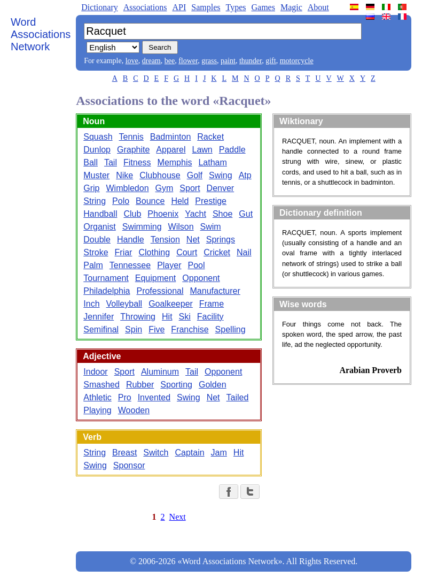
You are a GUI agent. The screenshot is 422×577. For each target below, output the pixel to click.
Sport (189, 188)
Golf (194, 175)
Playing (97, 410)
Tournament (106, 278)
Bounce (150, 201)
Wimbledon (127, 188)
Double (97, 239)
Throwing (137, 316)
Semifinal (101, 329)
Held (180, 201)
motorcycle (297, 61)
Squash (97, 136)
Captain (189, 452)
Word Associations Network (41, 34)
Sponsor (129, 465)
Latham (212, 162)
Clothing (154, 252)
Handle (130, 239)
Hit (167, 316)
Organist (99, 226)
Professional (159, 290)
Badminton (170, 136)
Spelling (230, 329)
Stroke (95, 252)
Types (235, 7)
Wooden (134, 410)
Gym (164, 188)
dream (151, 61)
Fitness (137, 162)
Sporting (176, 384)
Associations (145, 7)
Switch (155, 452)
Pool (196, 265)
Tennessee (130, 265)
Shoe (222, 213)
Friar (123, 252)
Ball (90, 162)
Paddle (232, 149)
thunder (250, 61)
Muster (96, 175)
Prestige (210, 201)
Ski (185, 316)
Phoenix (162, 213)
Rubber (140, 384)
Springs (220, 239)
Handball (100, 213)
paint (228, 61)
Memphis (175, 162)
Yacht (195, 213)
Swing (220, 175)
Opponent (201, 278)
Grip (91, 188)
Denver (221, 188)
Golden (212, 384)
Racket (210, 136)
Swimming (142, 226)
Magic (291, 7)
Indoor (95, 371)
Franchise (189, 329)
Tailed (237, 397)
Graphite (133, 149)
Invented (154, 397)
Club (132, 213)
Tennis (131, 136)
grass (209, 61)
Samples (205, 7)
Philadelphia (106, 290)
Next (177, 516)
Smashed (101, 384)
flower (188, 61)
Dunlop (97, 149)
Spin (133, 329)
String (94, 201)
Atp (245, 175)
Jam (219, 452)
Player (169, 265)
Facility (210, 316)
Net (193, 239)
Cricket (217, 252)
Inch (91, 303)
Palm (93, 265)
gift (270, 61)
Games (263, 7)
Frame (211, 303)
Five (157, 329)
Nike (124, 175)
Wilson (181, 226)
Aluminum (160, 371)
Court (186, 252)
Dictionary (99, 7)
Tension (165, 239)
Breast (124, 452)
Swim (210, 226)
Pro (124, 397)
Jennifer (98, 316)
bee (170, 61)
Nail (244, 252)
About (318, 7)
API (179, 7)
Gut (246, 213)
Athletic (97, 397)
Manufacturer (215, 290)
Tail (110, 162)
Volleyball (124, 303)
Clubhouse (160, 175)
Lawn (202, 149)
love (132, 61)
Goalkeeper (171, 303)
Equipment (155, 278)
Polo (120, 201)
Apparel (170, 149)
